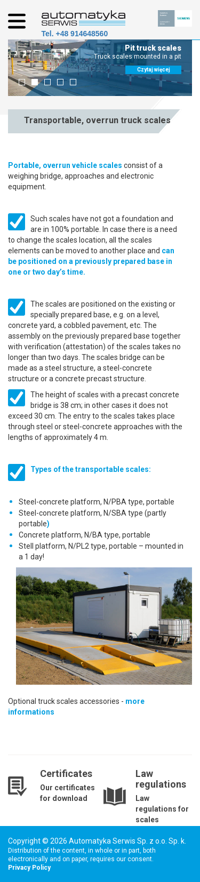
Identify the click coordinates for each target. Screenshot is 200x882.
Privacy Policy (29, 867)
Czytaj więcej (153, 70)
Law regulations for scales (162, 809)
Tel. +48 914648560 (75, 33)
